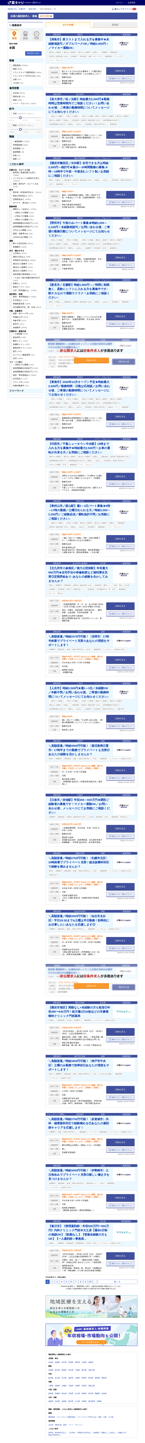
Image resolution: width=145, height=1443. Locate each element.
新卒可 (18, 324)
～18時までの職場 (23, 220)
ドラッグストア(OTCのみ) (27, 76)
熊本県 (70, 1401)
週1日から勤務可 (23, 264)
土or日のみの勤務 (22, 237)
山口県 (77, 1393)
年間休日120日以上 (24, 260)
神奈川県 (91, 1370)
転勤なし (20, 283)
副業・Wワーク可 (23, 313)
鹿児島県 (91, 1401)
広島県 (70, 1393)
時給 (24, 125)
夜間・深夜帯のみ (23, 233)
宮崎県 (84, 1401)
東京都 (84, 1370)
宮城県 (70, 1362)
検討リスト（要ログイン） (122, 78)
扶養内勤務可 (21, 386)
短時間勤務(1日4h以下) (25, 223)
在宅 (18, 358)
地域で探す (33, 9)
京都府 (64, 1386)
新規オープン (21, 287)
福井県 (70, 1378)
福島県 (90, 1362)
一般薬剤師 (21, 141)
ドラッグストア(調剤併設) (27, 72)
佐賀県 (57, 1401)
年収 (24, 113)
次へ (117, 1282)
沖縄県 (99, 1401)
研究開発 (18, 148)
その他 (18, 83)
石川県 (64, 1378)
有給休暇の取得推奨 (24, 274)
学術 (16, 155)
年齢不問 (19, 320)
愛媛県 (97, 1393)
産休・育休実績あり (24, 297)
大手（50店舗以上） (25, 290)
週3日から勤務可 (23, 271)
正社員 (19, 93)
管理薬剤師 (20, 145)
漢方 (17, 351)
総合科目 (19, 337)
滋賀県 (57, 1386)
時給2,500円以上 (23, 196)
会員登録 (131, 2)
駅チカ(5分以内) (23, 243)
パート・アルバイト (24, 103)
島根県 (57, 1393)
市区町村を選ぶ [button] (33, 53)
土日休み (20, 253)
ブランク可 (21, 382)
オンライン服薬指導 (24, 355)
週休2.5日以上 (22, 257)
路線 (25, 35)
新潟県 (50, 1378)
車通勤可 (20, 247)
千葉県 (77, 1370)
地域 (14, 35)
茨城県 (50, 1370)
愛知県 (104, 1378)
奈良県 (84, 1386)
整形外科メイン (22, 348)
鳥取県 (50, 1393)
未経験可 (20, 327)
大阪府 (70, 1386)
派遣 (17, 100)
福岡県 (50, 1401)
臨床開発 (18, 152)
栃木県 (57, 1370)
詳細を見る (120, 71)
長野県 (84, 1378)
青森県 (57, 1362)
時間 (36, 35)
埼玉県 (70, 1370)
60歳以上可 (20, 317)
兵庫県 (77, 1386)
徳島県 (84, 1393)
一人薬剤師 (20, 334)
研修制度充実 (22, 304)
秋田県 (77, 1362)
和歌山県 (91, 1386)
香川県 (90, 1393)
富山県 (57, 1378)
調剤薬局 (20, 65)
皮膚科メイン (21, 344)
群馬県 (64, 1370)
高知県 (104, 1393)
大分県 (77, 1401)
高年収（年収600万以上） (27, 192)
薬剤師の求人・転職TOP (17, 9)
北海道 (50, 1362)
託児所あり (20, 300)
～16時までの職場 (23, 213)
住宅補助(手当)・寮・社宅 (27, 307)
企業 (17, 79)
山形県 (84, 1362)
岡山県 (64, 1393)
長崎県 (64, 1401)
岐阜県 (90, 1378)
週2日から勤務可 (23, 267)
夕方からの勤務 (22, 230)
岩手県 (64, 1362)
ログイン (120, 2)
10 (90, 1282)
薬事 (16, 159)
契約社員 (19, 96)
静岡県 (97, 1378)
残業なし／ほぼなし (24, 209)
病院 (17, 69)
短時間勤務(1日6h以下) (25, 226)
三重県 (50, 1386)
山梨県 (77, 1378)
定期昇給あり (22, 199)
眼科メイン (20, 341)
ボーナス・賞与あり (24, 203)
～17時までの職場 (23, 216)
